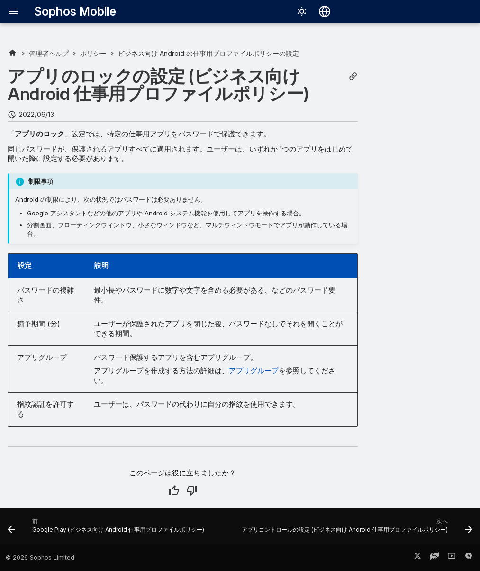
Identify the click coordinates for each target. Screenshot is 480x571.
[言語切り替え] (324, 11)
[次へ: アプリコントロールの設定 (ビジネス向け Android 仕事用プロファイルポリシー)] (356, 529)
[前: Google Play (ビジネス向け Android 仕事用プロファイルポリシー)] (107, 529)
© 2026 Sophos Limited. (41, 557)
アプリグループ (254, 370)
